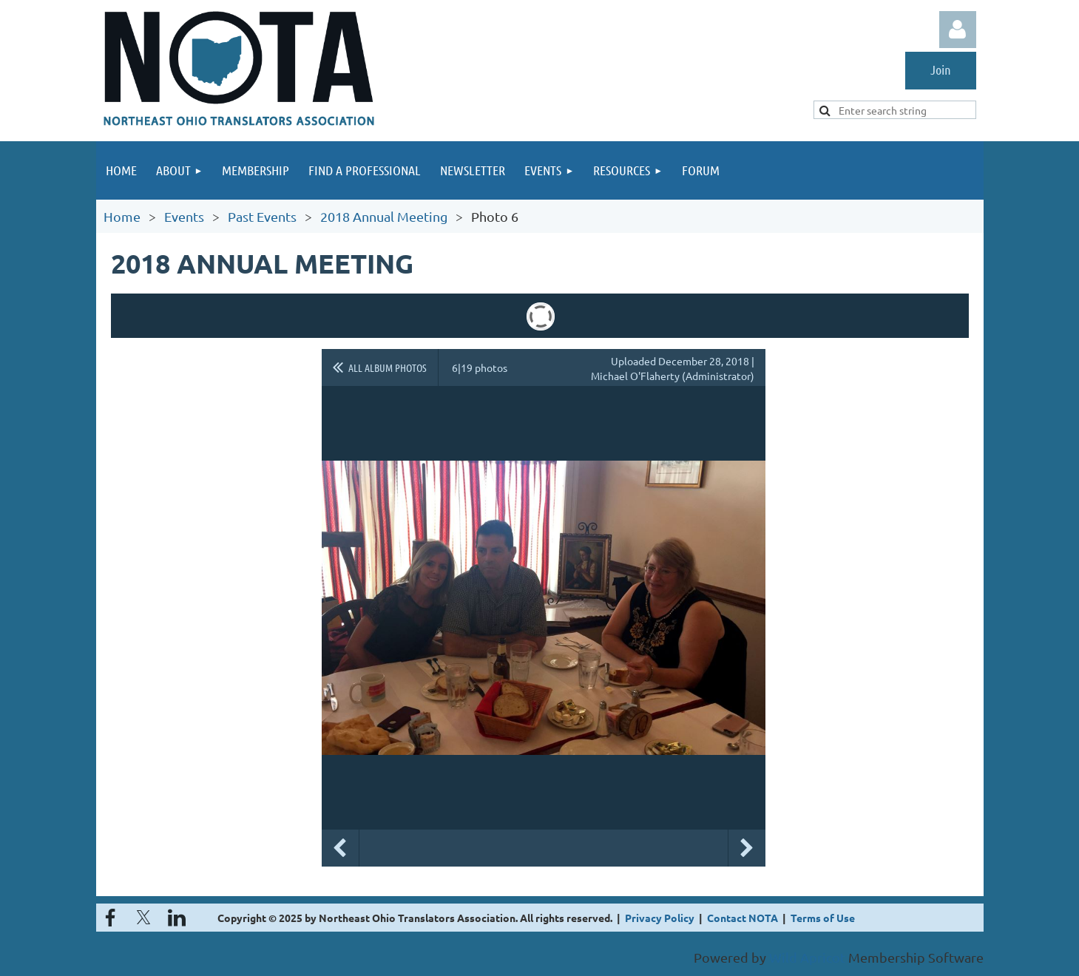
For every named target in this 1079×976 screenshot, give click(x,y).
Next (746, 848)
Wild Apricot (807, 957)
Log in (957, 29)
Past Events (262, 216)
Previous (340, 848)
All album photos (387, 367)
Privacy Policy (659, 917)
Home (122, 216)
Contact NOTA (742, 917)
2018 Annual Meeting (383, 216)
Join (940, 69)
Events (184, 216)
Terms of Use (823, 917)
